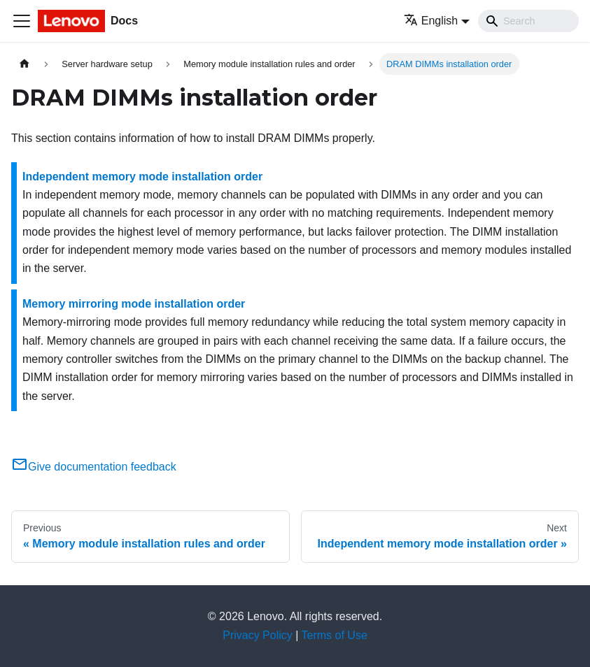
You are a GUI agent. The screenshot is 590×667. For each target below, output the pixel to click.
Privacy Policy (258, 635)
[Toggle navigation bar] (21, 20)
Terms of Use (334, 635)
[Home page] (24, 64)
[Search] (528, 21)
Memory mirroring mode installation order (133, 304)
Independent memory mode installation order (142, 176)
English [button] (431, 21)
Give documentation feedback (93, 467)
